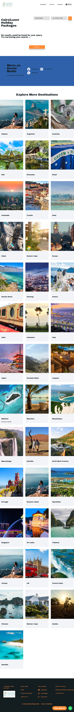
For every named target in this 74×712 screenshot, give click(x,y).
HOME (22, 689)
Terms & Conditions (46, 704)
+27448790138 (59, 693)
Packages (43, 4)
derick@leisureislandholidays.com (63, 689)
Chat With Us (59, 708)
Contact (60, 4)
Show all (37, 47)
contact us (24, 696)
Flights (51, 4)
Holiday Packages (26, 693)
